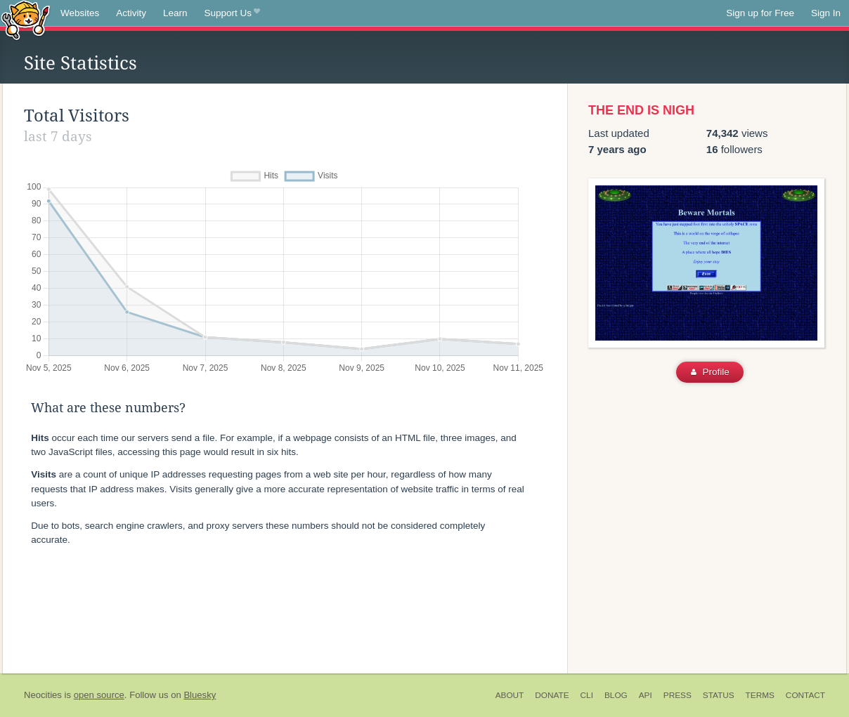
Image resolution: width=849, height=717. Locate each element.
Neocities (43, 695)
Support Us (232, 13)
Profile (710, 372)
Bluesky (199, 695)
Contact (805, 695)
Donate (552, 695)
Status (718, 695)
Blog (616, 695)
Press (677, 695)
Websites (79, 13)
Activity (131, 13)
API (645, 695)
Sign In (826, 13)
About (509, 695)
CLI (587, 695)
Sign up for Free (760, 13)
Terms (760, 695)
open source (99, 695)
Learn (175, 13)
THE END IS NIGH (641, 110)
